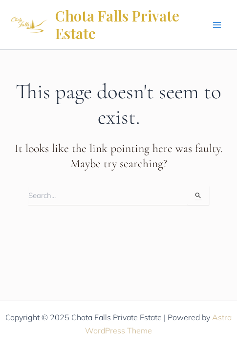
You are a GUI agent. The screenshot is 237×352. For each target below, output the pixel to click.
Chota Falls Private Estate (117, 24)
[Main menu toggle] (217, 24)
